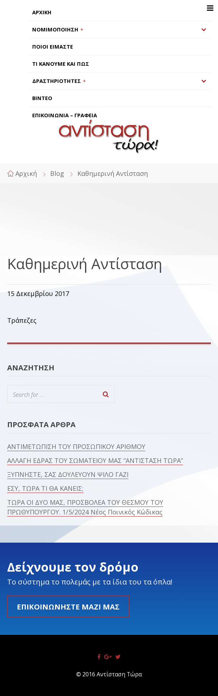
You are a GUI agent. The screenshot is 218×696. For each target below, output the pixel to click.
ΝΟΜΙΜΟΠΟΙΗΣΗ (55, 29)
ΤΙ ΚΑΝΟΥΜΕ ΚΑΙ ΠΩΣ (60, 63)
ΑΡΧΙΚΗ (42, 12)
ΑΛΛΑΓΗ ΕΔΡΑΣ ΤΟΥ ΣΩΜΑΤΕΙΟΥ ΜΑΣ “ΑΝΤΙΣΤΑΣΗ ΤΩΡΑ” (95, 460)
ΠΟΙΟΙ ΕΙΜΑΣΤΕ (52, 46)
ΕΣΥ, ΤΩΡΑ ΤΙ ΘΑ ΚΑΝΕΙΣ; (45, 488)
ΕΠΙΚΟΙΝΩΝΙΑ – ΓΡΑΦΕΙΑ (64, 115)
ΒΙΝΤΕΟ (42, 98)
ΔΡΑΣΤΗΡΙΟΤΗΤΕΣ (56, 81)
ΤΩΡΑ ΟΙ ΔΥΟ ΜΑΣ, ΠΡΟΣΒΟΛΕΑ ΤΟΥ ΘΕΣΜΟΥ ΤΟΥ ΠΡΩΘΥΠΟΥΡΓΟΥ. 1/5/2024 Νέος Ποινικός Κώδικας (85, 507)
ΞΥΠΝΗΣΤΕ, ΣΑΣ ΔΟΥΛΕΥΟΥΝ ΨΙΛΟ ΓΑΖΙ (68, 474)
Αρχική (26, 173)
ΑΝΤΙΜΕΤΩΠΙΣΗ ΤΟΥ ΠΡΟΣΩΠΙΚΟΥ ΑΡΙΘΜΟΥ (76, 446)
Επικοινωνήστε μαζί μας (68, 607)
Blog (57, 173)
